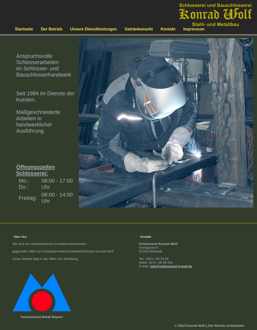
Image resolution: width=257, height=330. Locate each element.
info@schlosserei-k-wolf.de (171, 266)
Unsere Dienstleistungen (93, 29)
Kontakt (168, 29)
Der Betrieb (51, 29)
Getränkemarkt (139, 29)
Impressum (193, 29)
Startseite (24, 29)
